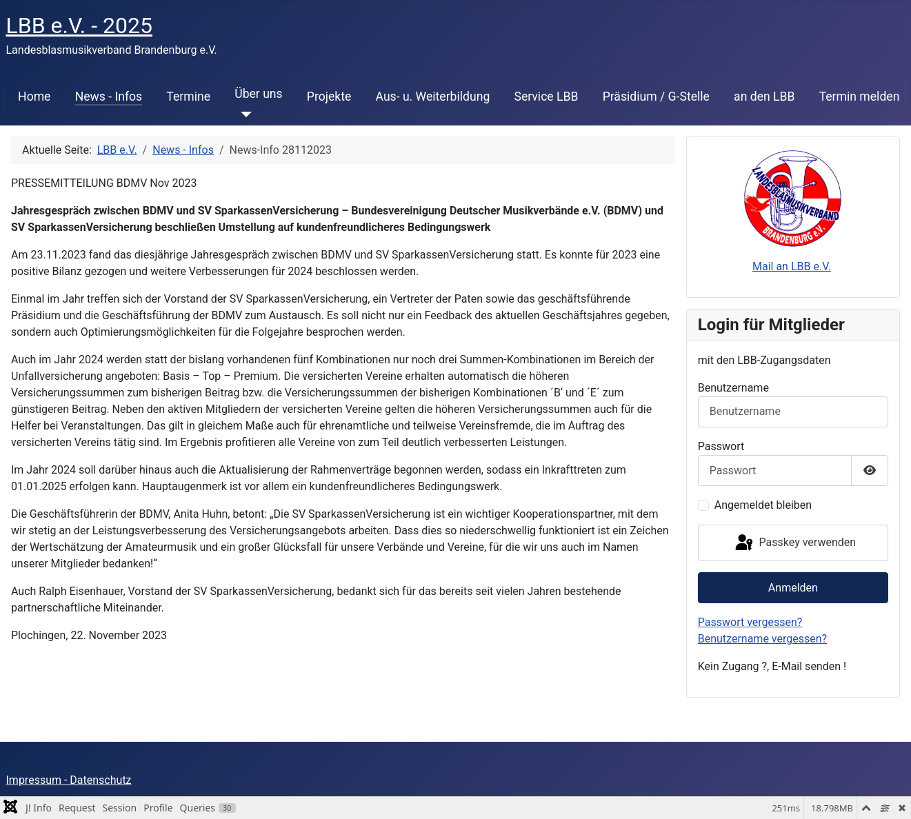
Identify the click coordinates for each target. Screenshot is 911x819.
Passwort (721, 446)
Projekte (329, 96)
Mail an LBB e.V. (791, 266)
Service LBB (546, 96)
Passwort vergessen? (750, 622)
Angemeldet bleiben (763, 505)
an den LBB (764, 96)
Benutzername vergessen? (762, 638)
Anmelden (793, 587)
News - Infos (109, 96)
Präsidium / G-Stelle (656, 96)
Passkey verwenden (794, 543)
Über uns (258, 94)
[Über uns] (243, 114)
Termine (188, 96)
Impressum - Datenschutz (69, 780)
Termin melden (859, 96)
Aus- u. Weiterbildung (433, 96)
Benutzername (733, 387)
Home (34, 96)
